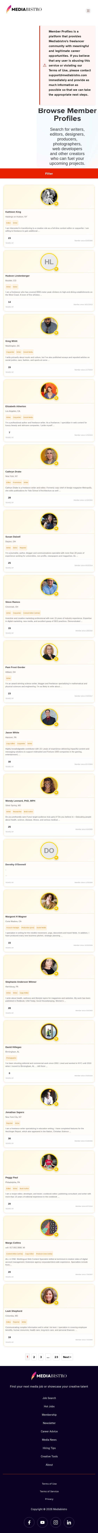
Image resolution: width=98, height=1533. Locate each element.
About (49, 1464)
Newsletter (49, 1422)
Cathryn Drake (13, 471)
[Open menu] (88, 11)
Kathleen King (13, 212)
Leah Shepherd (13, 1311)
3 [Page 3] (41, 1356)
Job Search (49, 1397)
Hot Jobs (49, 1406)
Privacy (49, 1498)
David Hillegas (13, 1047)
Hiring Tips (49, 1447)
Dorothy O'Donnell (15, 864)
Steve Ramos (12, 602)
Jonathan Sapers (14, 1112)
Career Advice (49, 1431)
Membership (49, 1414)
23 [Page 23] (55, 1356)
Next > (67, 1356)
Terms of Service (49, 1491)
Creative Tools (49, 1456)
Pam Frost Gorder (15, 667)
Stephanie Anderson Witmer (21, 982)
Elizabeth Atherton (15, 406)
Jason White (12, 732)
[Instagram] (55, 1522)
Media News (49, 1439)
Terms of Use (49, 1483)
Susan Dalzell (12, 536)
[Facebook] (29, 1522)
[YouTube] (42, 1522)
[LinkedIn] (69, 1522)
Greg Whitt (11, 341)
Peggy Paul (11, 1177)
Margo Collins (13, 1243)
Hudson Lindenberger (17, 275)
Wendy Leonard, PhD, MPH (20, 800)
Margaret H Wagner (16, 916)
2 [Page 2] (34, 1356)
